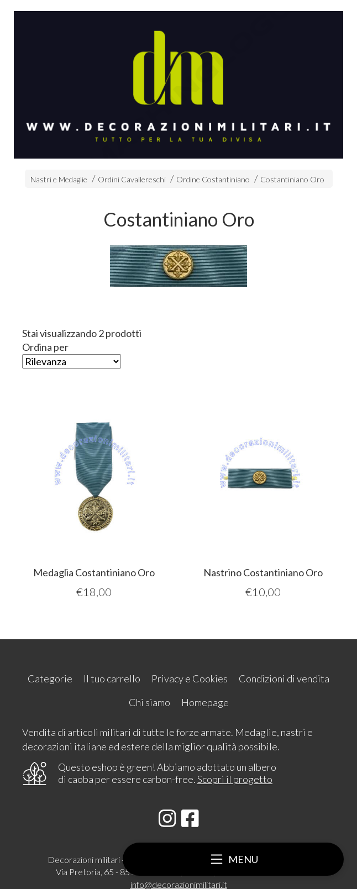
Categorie (50, 678)
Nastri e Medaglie (58, 179)
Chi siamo (149, 702)
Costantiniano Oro (292, 179)
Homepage (205, 702)
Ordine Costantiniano (213, 179)
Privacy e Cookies (189, 678)
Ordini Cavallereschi (132, 179)
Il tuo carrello (111, 678)
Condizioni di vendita (284, 678)
